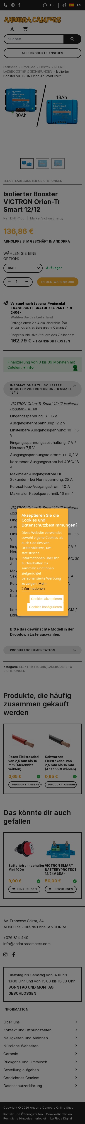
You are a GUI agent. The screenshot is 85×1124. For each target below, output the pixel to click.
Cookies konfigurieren (45, 607)
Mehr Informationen (34, 586)
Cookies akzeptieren (46, 598)
